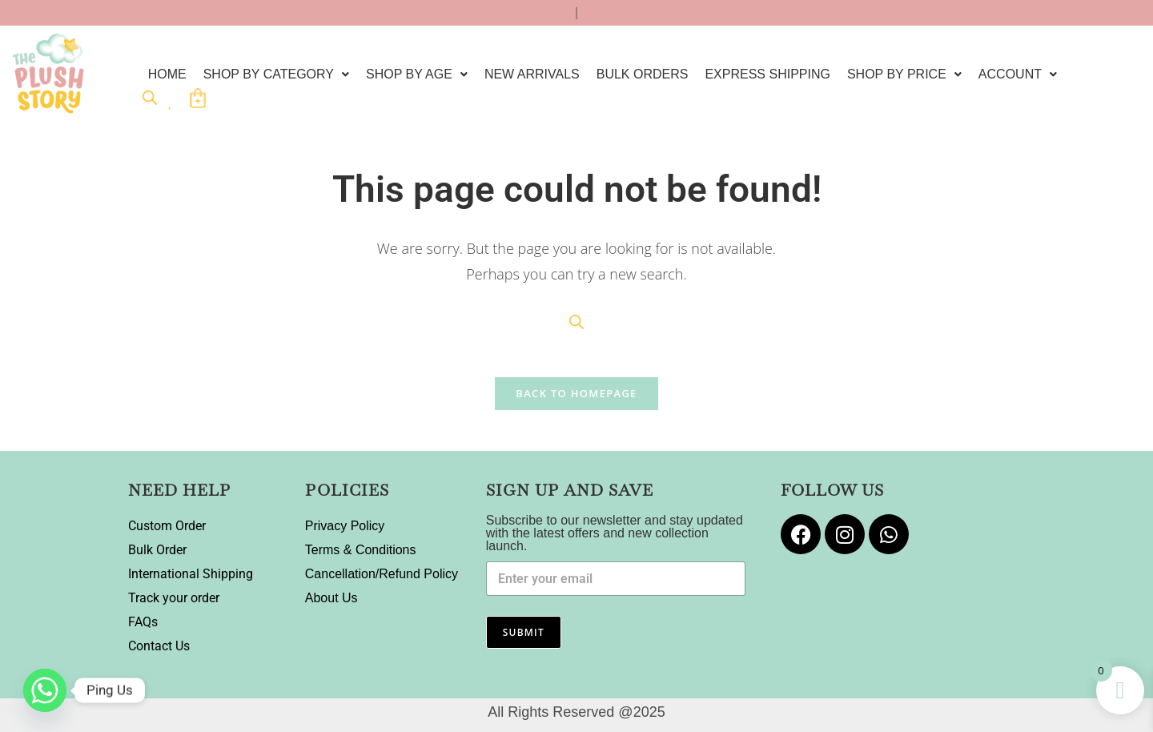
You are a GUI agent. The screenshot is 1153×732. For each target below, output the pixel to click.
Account (1017, 74)
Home (167, 74)
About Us (331, 598)
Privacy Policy (345, 526)
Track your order (173, 597)
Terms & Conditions (360, 550)
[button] (276, 74)
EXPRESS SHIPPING (767, 74)
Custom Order (167, 525)
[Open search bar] (150, 97)
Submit (523, 632)
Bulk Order (157, 549)
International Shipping (190, 573)
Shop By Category (276, 74)
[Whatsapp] (44, 690)
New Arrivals (532, 74)
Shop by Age (417, 74)
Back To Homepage (576, 393)
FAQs (143, 621)
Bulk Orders (643, 74)
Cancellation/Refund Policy (381, 574)
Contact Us (159, 646)
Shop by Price (904, 74)
